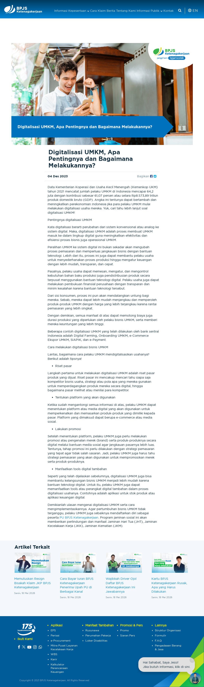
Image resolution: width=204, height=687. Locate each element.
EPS (53, 630)
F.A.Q (158, 640)
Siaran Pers (127, 635)
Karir (54, 659)
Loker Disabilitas (96, 640)
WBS (54, 654)
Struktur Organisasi (168, 630)
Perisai (55, 635)
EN (193, 10)
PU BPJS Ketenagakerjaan (79, 517)
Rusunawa (92, 630)
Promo (124, 630)
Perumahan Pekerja (98, 635)
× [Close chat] (192, 660)
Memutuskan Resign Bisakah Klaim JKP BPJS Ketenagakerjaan (32, 583)
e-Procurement (61, 640)
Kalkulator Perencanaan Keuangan (59, 668)
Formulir (160, 635)
